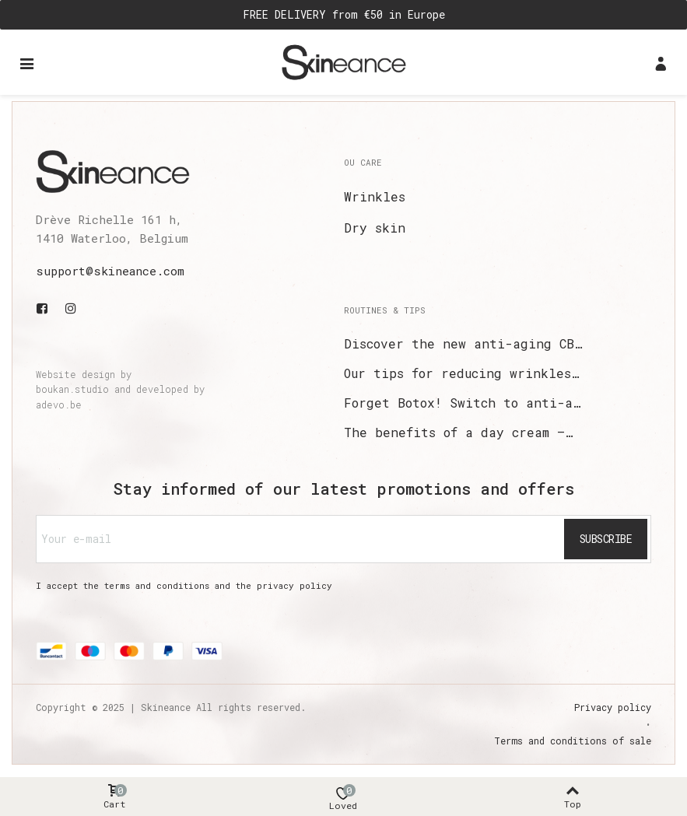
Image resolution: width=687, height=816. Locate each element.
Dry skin (374, 227)
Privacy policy (612, 707)
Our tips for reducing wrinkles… (461, 373)
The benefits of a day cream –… (458, 432)
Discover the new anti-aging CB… (463, 343)
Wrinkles (374, 196)
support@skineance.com (110, 270)
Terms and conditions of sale (572, 740)
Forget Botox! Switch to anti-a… (462, 402)
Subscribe (606, 538)
